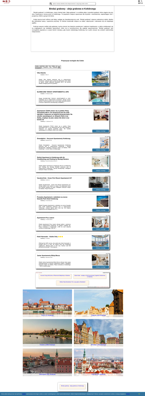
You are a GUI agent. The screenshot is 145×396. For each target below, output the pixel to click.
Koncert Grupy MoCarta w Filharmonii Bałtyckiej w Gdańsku (55, 275)
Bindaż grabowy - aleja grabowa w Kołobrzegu (72, 386)
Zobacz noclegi (100, 84)
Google (24, 394)
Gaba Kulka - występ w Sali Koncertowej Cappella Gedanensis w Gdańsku (89, 276)
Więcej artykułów (39, 272)
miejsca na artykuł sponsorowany (103, 286)
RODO (128, 394)
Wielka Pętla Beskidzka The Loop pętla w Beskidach (72, 282)
